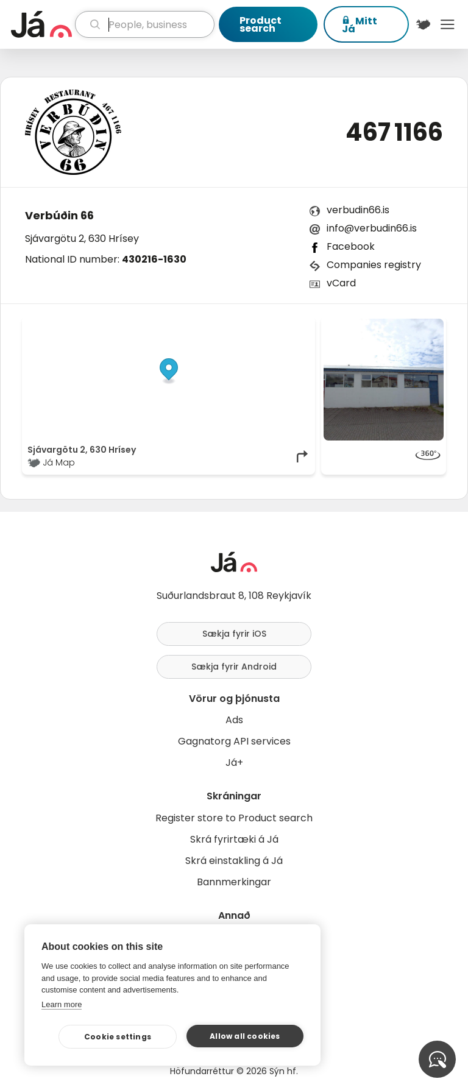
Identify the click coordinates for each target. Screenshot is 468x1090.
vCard (341, 283)
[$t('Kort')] (423, 24)
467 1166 (394, 132)
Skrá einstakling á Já (234, 861)
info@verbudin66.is (372, 228)
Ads (234, 720)
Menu (447, 24)
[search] (145, 24)
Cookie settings (117, 1037)
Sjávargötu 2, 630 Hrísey (82, 239)
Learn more (61, 1004)
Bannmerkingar (234, 882)
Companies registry (374, 265)
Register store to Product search (234, 818)
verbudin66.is (358, 210)
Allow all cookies (245, 1036)
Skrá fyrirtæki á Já (234, 839)
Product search (260, 24)
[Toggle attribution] (299, 332)
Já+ (234, 763)
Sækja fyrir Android (234, 666)
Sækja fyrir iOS (234, 634)
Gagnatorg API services (234, 741)
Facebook (351, 246)
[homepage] (41, 24)
